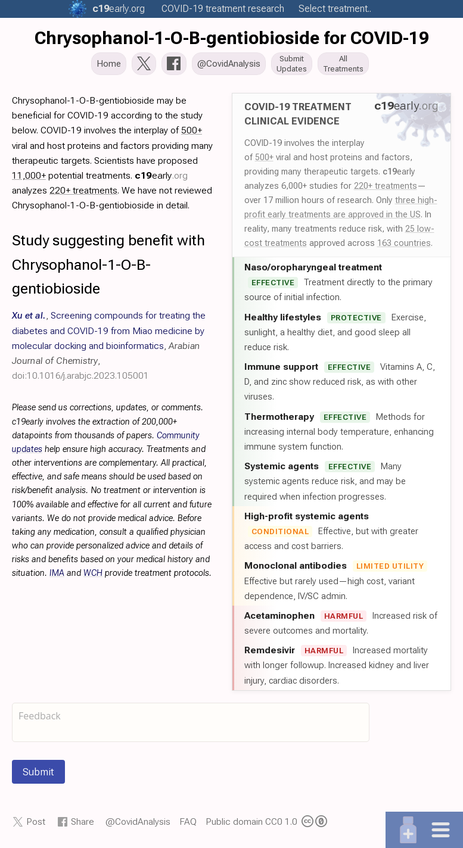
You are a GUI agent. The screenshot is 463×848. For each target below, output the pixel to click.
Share (82, 822)
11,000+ (29, 176)
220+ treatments (385, 187)
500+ (264, 158)
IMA (56, 574)
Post (35, 822)
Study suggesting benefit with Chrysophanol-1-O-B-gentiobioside (108, 265)
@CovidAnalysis (137, 822)
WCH (92, 574)
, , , (109, 346)
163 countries (404, 244)
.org (118, 8)
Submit (38, 773)
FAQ (188, 822)
